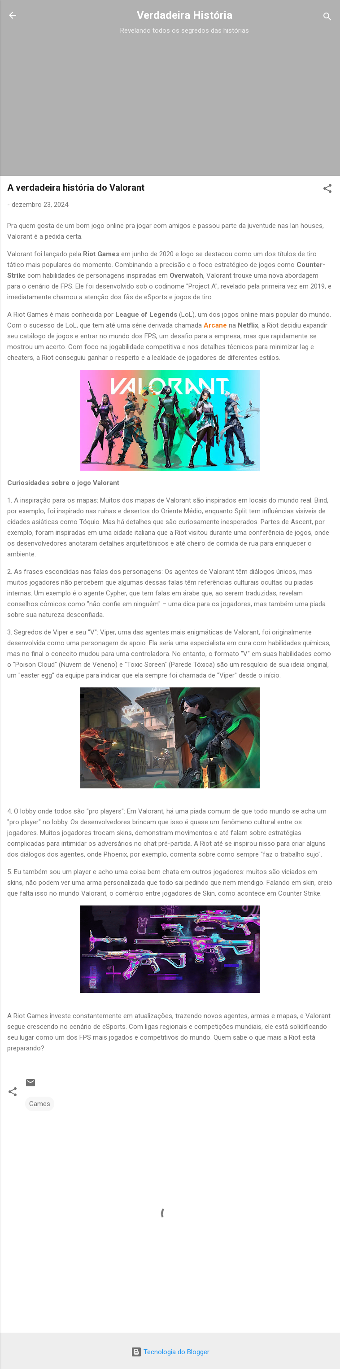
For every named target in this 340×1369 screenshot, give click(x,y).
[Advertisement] (184, 99)
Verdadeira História (184, 15)
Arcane (215, 325)
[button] (327, 190)
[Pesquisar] (327, 18)
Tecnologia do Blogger (170, 1352)
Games (39, 1104)
